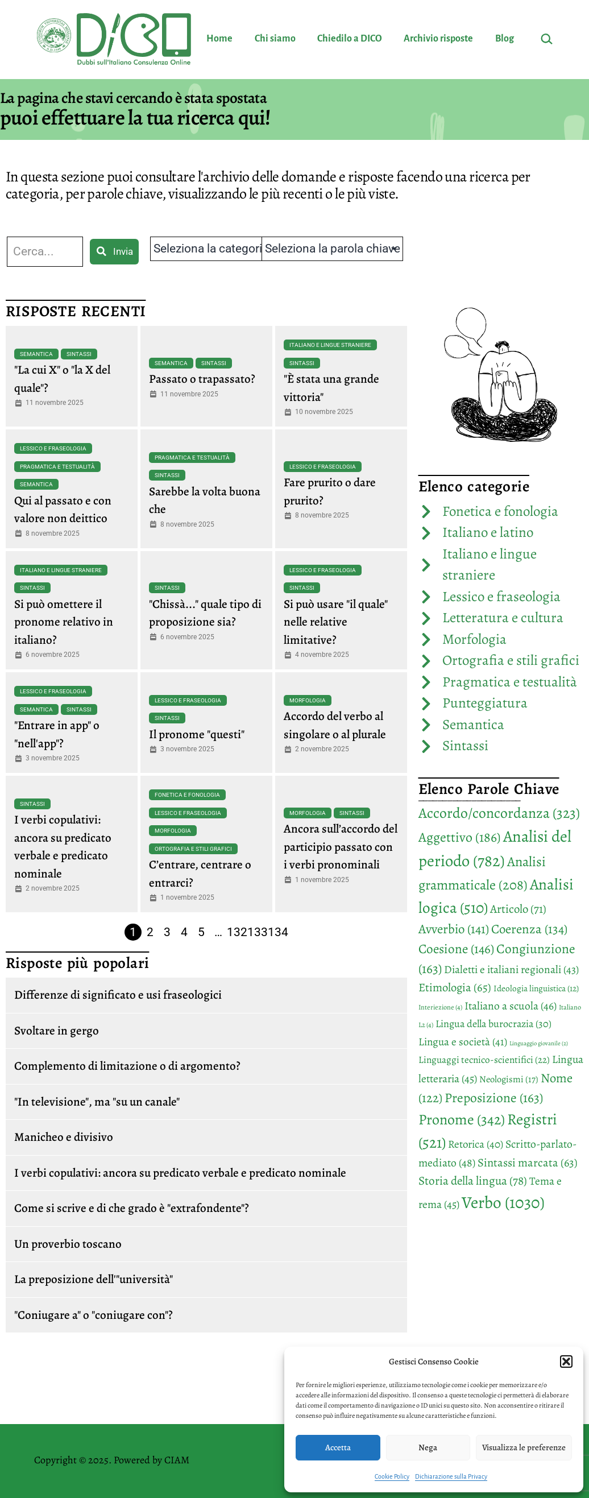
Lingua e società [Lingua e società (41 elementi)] (462, 1041)
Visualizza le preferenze (524, 1447)
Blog (504, 39)
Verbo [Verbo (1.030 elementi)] (503, 1202)
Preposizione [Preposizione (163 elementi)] (494, 1098)
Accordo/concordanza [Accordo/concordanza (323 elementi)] (499, 813)
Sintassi (79, 354)
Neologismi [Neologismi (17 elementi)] (508, 1079)
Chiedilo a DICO (349, 39)
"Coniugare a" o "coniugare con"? (93, 1315)
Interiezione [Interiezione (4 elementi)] (440, 1007)
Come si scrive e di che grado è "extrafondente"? (131, 1208)
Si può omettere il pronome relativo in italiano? (63, 622)
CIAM (176, 1460)
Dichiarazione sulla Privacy (451, 1476)
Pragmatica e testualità (57, 467)
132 (237, 932)
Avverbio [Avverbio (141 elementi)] (453, 929)
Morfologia (307, 700)
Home (219, 39)
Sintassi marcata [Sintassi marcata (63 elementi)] (528, 1162)
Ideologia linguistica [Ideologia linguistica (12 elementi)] (536, 988)
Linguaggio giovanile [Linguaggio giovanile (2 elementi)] (538, 1043)
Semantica (36, 354)
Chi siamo (275, 39)
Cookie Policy (392, 1476)
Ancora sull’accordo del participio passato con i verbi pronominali (340, 846)
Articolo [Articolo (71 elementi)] (518, 909)
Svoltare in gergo (56, 1030)
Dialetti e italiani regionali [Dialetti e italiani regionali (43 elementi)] (511, 969)
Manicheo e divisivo (63, 1137)
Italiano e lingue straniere (330, 345)
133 (257, 932)
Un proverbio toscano (68, 1244)
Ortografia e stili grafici (193, 849)
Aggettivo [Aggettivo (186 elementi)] (459, 837)
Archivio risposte (438, 39)
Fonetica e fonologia (187, 795)
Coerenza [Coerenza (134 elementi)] (529, 929)
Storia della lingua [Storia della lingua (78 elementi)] (472, 1181)
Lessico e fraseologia (53, 448)
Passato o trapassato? (202, 379)
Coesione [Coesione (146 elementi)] (456, 949)
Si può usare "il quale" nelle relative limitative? (336, 622)
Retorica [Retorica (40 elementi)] (475, 1144)
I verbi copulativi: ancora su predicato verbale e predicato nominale (180, 1173)
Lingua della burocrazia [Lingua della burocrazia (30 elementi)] (493, 1024)
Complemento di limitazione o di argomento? (127, 1066)
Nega (427, 1447)
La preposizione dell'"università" (93, 1279)
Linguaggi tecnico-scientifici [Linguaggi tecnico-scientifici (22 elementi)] (484, 1059)
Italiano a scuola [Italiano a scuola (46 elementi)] (510, 1005)
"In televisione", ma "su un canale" (97, 1102)
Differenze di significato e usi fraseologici (118, 995)
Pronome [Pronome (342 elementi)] (461, 1119)
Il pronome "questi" (196, 734)
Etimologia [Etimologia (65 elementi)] (454, 987)
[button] (566, 1361)
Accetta (338, 1447)
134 (278, 932)
